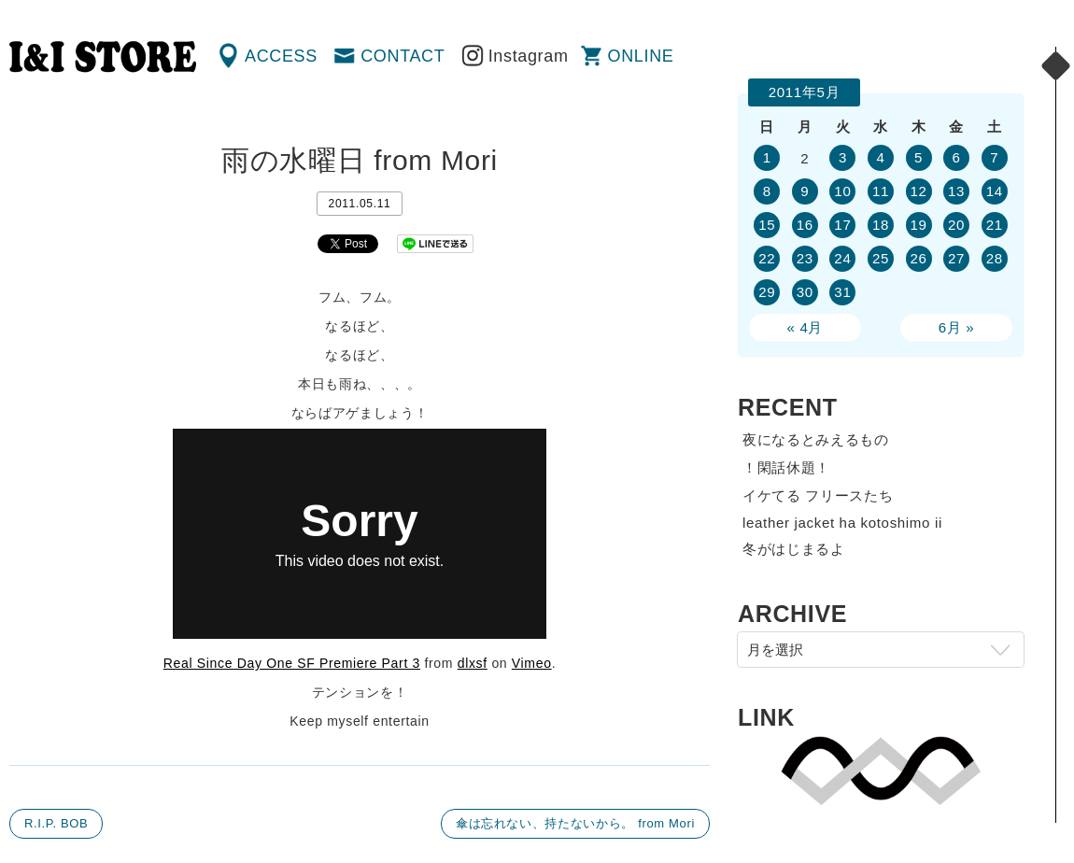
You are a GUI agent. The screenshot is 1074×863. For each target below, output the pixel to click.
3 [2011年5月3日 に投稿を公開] (843, 157)
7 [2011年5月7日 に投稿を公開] (994, 157)
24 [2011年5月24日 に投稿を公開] (842, 258)
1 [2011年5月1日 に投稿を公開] (767, 157)
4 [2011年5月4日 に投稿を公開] (880, 157)
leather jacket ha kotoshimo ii (842, 523)
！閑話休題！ (786, 467)
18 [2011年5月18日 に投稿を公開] (880, 225)
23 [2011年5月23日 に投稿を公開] (805, 258)
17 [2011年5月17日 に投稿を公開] (842, 225)
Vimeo (532, 663)
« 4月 (805, 327)
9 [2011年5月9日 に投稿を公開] (804, 191)
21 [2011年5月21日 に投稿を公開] (994, 225)
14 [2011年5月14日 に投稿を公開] (994, 191)
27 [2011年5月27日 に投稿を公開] (956, 258)
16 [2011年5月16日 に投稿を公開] (805, 225)
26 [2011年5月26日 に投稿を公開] (918, 258)
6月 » (957, 327)
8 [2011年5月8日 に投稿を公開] (767, 191)
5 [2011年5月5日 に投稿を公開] (918, 157)
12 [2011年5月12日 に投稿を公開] (918, 191)
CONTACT (402, 56)
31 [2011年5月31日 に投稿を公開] (842, 292)
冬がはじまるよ (793, 549)
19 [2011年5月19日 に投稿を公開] (918, 225)
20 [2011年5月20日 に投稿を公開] (956, 225)
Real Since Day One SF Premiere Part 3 (291, 663)
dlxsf (473, 663)
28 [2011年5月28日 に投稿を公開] (994, 258)
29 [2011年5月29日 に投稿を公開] (766, 292)
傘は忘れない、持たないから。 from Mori (575, 823)
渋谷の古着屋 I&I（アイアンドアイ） (102, 57)
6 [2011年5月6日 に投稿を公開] (957, 157)
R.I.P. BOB (56, 823)
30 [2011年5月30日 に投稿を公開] (805, 292)
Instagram (528, 56)
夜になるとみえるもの (815, 439)
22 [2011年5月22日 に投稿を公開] (766, 258)
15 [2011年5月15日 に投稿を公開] (766, 225)
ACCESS (281, 56)
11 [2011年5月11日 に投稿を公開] (880, 191)
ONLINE (641, 56)
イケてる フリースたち (817, 495)
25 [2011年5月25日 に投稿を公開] (880, 258)
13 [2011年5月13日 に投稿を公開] (956, 191)
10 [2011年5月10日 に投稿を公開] (842, 191)
